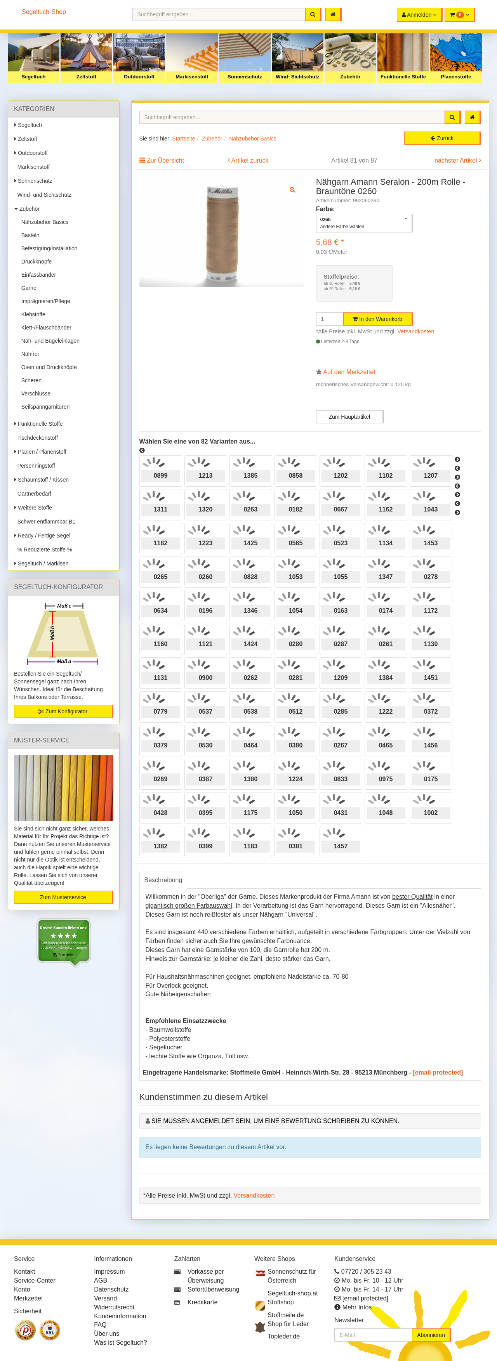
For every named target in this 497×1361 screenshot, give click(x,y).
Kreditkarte (202, 1302)
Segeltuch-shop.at (293, 1293)
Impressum (109, 1271)
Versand (105, 1298)
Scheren (30, 380)
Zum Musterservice (63, 897)
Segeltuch (33, 77)
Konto (22, 1289)
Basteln (28, 235)
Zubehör (351, 77)
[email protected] (438, 1072)
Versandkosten (415, 331)
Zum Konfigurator (62, 711)
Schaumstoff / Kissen (41, 480)
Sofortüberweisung (213, 1289)
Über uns (106, 1333)
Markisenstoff (192, 77)
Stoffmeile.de (286, 1315)
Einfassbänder (37, 275)
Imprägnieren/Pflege (44, 301)
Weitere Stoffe (33, 508)
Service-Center (35, 1280)
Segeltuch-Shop (44, 12)
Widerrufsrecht (114, 1307)
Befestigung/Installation (48, 248)
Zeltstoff (86, 77)
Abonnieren (431, 1335)
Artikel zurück (250, 160)
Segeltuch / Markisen (41, 563)
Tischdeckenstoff (36, 438)
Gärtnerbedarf (32, 494)
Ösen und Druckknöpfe (47, 367)
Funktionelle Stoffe (403, 77)
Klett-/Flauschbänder (44, 327)
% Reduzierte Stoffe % (43, 549)
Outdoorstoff (139, 77)
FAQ (100, 1324)
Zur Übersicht (165, 160)
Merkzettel (28, 1298)
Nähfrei (28, 354)
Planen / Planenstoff (40, 452)
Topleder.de (284, 1336)
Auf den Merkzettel (349, 372)
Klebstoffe (31, 314)
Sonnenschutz (245, 77)
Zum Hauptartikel (349, 417)
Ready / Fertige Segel (42, 535)
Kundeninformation (120, 1316)
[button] (460, 15)
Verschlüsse (34, 393)
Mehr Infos (357, 1307)
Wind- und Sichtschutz (42, 195)
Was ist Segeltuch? (120, 1342)
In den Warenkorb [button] (377, 319)
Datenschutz (111, 1289)
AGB (100, 1280)
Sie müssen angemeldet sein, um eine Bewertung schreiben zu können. (275, 1121)
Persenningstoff (34, 466)
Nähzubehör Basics (43, 222)
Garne (27, 288)
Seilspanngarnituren (44, 407)
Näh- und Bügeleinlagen (49, 341)
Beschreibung (163, 880)
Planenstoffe (456, 77)
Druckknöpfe (35, 261)
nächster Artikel (456, 160)
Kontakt (24, 1271)
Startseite (183, 138)
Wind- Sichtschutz (298, 77)
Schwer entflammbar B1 (44, 521)
